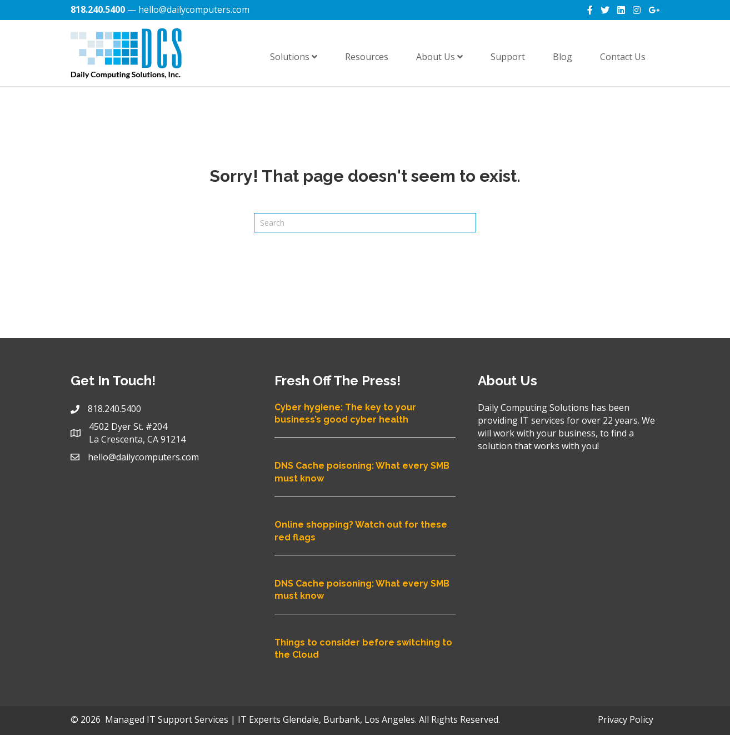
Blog (562, 57)
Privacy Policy (625, 719)
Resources (366, 57)
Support (508, 57)
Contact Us (623, 57)
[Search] (365, 222)
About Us (439, 57)
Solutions (293, 57)
